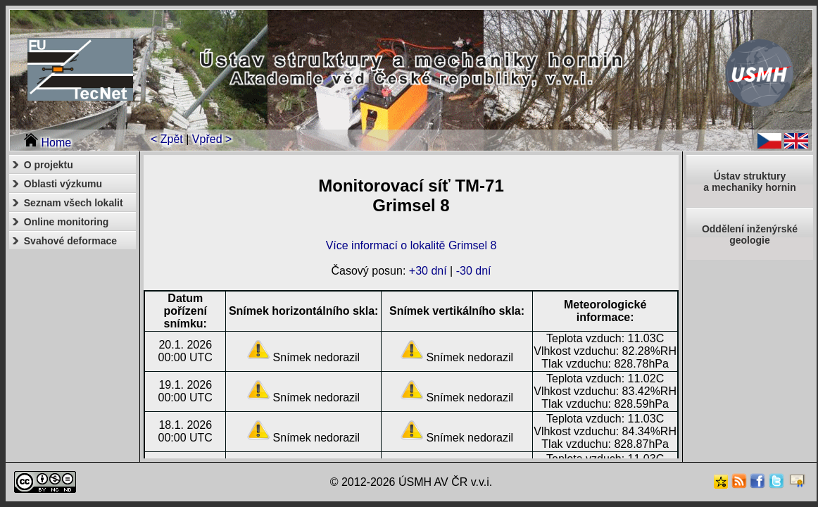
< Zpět (167, 139)
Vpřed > (212, 139)
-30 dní (473, 271)
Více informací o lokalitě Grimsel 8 (411, 245)
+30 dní (428, 271)
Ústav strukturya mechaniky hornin (749, 181)
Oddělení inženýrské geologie (750, 234)
